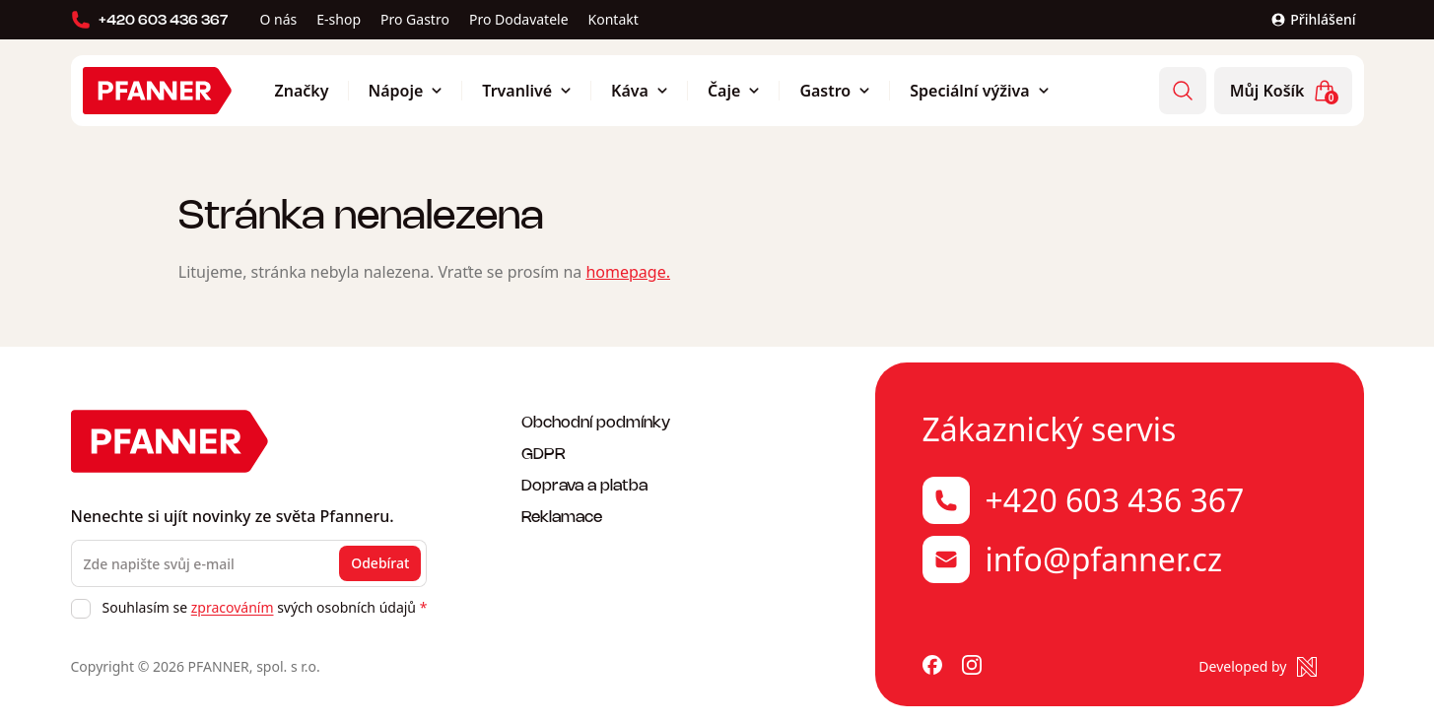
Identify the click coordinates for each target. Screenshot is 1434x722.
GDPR (543, 452)
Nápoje (406, 90)
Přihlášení (1312, 19)
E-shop (338, 19)
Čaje (734, 90)
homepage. (627, 272)
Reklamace (561, 515)
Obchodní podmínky (595, 421)
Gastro (834, 90)
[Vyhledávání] (1182, 90)
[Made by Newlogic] (1257, 667)
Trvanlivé (527, 90)
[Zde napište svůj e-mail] (249, 563)
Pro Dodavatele (519, 19)
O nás (279, 19)
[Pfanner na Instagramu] (972, 667)
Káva (639, 90)
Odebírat (380, 563)
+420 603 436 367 (150, 20)
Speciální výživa (979, 90)
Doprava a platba (584, 484)
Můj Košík (1284, 91)
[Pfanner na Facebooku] (932, 667)
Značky (302, 90)
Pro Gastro (414, 19)
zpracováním (232, 607)
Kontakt (613, 19)
